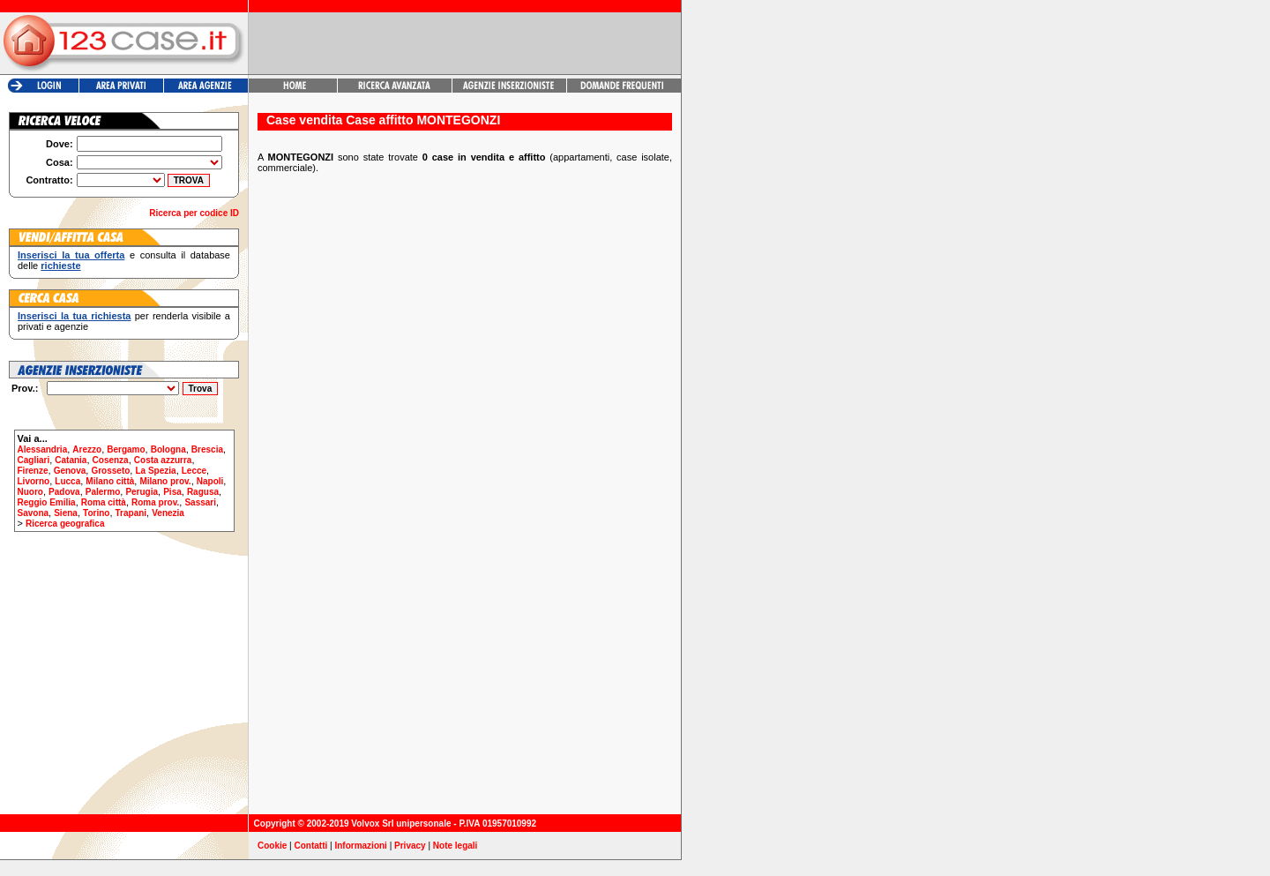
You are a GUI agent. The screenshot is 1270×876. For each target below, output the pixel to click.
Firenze (33, 470)
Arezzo (86, 449)
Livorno (34, 481)
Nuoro (30, 492)
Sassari (200, 502)
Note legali (455, 845)
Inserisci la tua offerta (71, 255)
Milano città (110, 481)
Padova (64, 492)
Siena (66, 513)
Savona (33, 513)
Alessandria (43, 449)
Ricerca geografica (65, 523)
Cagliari (34, 460)
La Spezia (155, 470)
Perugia (141, 492)
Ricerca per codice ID (194, 213)
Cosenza (111, 460)
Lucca (67, 481)
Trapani (131, 513)
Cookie (272, 845)
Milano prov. (164, 481)
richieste (60, 265)
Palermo (103, 492)
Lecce (194, 470)
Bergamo (126, 449)
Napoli (210, 481)
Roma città (103, 502)
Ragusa (203, 492)
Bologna (168, 449)
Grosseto (110, 470)
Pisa (172, 492)
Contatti (311, 845)
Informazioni (360, 845)
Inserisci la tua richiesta (74, 316)
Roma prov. (155, 502)
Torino (96, 513)
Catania (70, 460)
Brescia (207, 449)
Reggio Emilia (47, 502)
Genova (70, 470)
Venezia (168, 513)
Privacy (410, 845)
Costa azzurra (163, 460)
